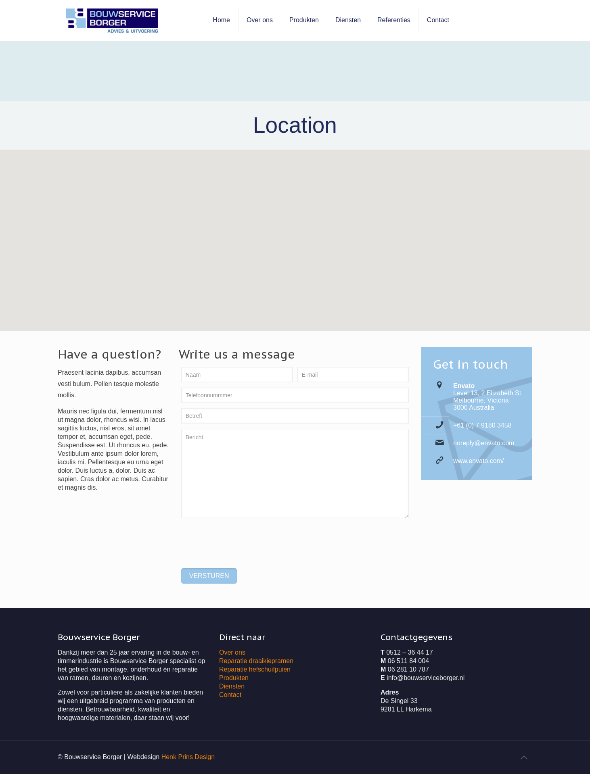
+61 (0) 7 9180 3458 (482, 425)
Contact (230, 694)
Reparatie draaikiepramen (256, 660)
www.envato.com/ (478, 460)
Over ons (232, 652)
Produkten (234, 677)
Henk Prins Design (188, 756)
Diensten (232, 686)
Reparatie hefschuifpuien (255, 669)
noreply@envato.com (483, 443)
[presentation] (242, 540)
